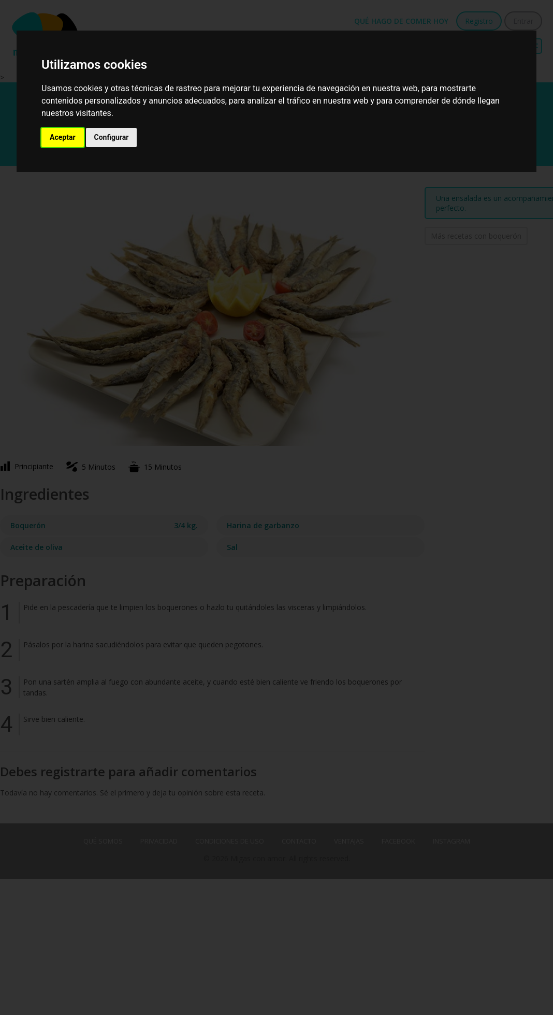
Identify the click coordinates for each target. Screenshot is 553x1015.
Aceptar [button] (63, 137)
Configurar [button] (111, 137)
